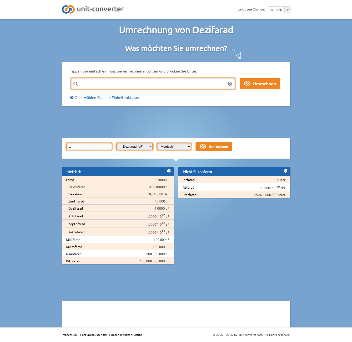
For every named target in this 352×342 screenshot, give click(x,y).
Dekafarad (76, 194)
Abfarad (188, 187)
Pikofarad (73, 261)
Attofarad (75, 216)
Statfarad (189, 194)
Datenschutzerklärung (127, 335)
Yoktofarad (76, 232)
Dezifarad (75, 208)
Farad (70, 179)
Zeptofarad (76, 224)
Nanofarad (73, 254)
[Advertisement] (177, 122)
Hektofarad (76, 187)
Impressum (69, 335)
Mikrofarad (74, 246)
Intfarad (189, 179)
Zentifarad (76, 201)
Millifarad (73, 239)
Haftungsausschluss (94, 335)
